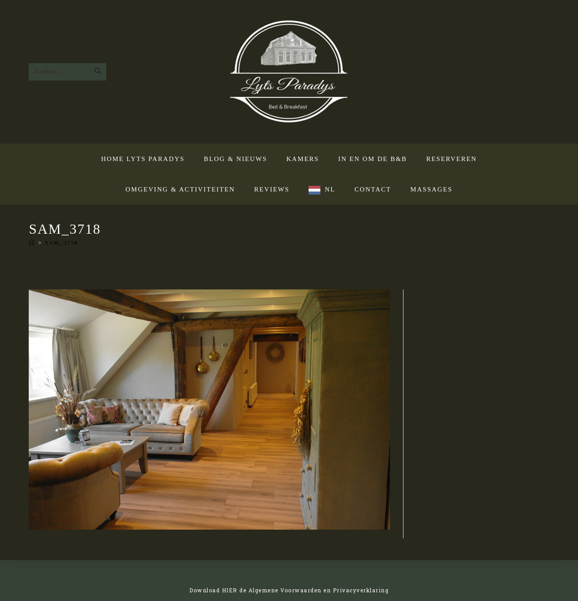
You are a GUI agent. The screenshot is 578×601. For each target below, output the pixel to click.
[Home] (32, 242)
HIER (230, 590)
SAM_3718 (61, 242)
